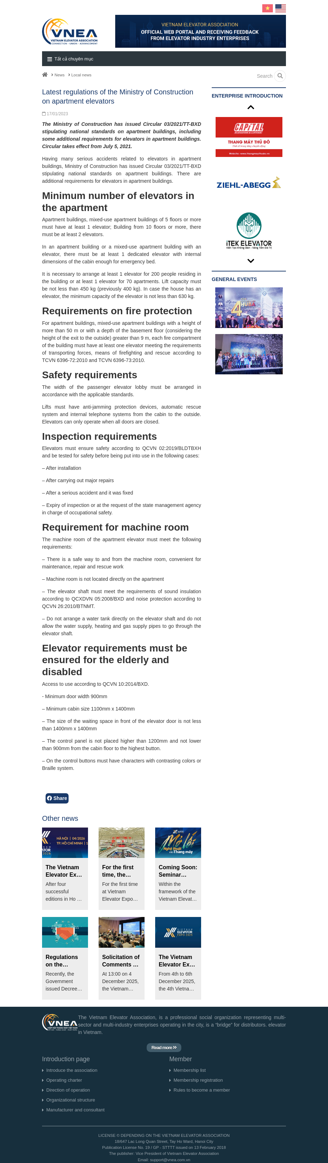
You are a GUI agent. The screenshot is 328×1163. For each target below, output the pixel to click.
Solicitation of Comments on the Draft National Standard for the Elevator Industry (121, 961)
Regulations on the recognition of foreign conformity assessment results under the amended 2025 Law (64, 961)
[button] (164, 58)
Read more (164, 1047)
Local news (80, 75)
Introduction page (66, 1059)
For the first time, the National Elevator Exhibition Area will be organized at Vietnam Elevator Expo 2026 (121, 871)
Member (180, 1059)
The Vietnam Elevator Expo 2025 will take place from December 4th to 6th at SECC (178, 961)
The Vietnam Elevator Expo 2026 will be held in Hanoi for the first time (64, 871)
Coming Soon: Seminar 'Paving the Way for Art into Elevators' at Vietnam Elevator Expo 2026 (178, 871)
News (58, 75)
